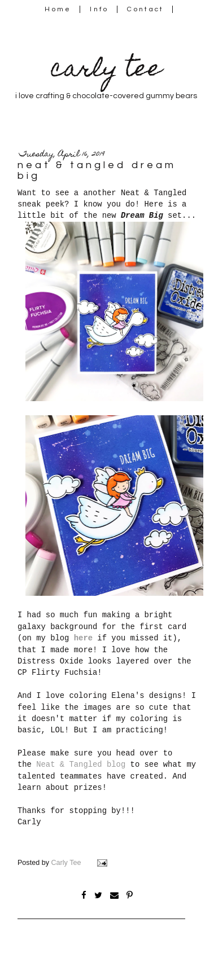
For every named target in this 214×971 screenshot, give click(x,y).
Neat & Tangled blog (80, 764)
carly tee (106, 71)
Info (99, 9)
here (83, 638)
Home (58, 9)
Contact (145, 9)
